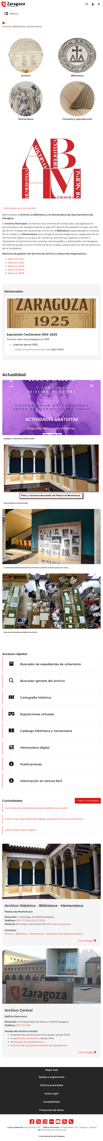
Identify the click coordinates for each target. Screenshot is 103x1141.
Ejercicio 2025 (16, 273)
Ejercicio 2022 (16, 262)
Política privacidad (51, 1085)
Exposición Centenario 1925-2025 (32, 334)
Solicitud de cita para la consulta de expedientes (39, 1045)
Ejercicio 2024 (16, 269)
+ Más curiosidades (88, 800)
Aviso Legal (52, 1093)
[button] (87, 4)
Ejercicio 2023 (16, 266)
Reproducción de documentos (64, 933)
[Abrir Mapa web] (99, 4)
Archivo (9, 933)
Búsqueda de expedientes (26, 1041)
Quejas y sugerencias (51, 1077)
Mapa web (51, 1070)
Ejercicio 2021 (16, 259)
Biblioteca (21, 933)
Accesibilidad (51, 1101)
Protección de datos (51, 1110)
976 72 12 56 (23, 920)
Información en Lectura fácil (19, 208)
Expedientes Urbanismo (24, 1038)
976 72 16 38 (23, 1025)
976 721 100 (46, 1130)
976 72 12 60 (38, 920)
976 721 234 (61, 1130)
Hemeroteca (36, 933)
